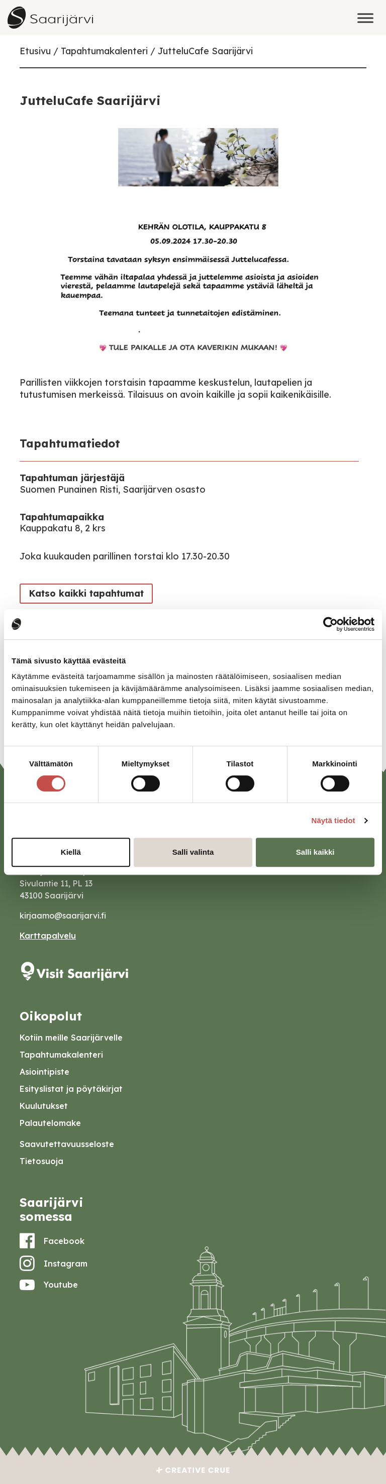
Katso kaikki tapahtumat (86, 593)
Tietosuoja (41, 1161)
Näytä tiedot (333, 820)
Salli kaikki (315, 852)
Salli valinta (193, 852)
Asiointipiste (44, 1072)
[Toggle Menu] (365, 18)
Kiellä (71, 852)
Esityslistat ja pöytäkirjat (71, 1089)
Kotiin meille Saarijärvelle (71, 1038)
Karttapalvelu (48, 936)
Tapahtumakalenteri (104, 51)
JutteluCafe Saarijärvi (205, 51)
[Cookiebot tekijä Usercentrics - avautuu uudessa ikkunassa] (330, 624)
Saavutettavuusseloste (67, 1144)
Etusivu (35, 51)
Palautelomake (50, 1123)
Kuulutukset (44, 1106)
